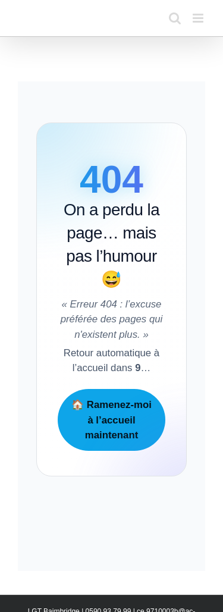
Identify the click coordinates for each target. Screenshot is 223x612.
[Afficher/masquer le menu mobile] (199, 18)
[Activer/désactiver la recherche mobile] (175, 18)
